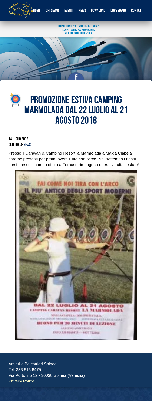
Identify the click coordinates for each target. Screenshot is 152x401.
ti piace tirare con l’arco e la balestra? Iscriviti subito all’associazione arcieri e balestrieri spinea (78, 29)
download (98, 10)
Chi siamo (52, 10)
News (27, 144)
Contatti (137, 10)
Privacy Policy (21, 381)
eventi (68, 10)
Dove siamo (118, 10)
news (82, 10)
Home (36, 10)
